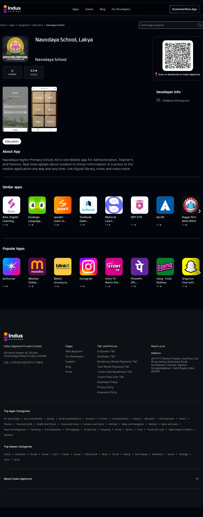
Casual (77, 454)
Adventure (20, 454)
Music (105, 454)
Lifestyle (113, 424)
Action (7, 454)
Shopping (105, 429)
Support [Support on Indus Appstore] (70, 361)
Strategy (183, 454)
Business (90, 418)
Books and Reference (70, 418)
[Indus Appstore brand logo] (38, 9)
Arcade (33, 454)
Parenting (36, 429)
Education (37, 25)
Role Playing (141, 454)
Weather (8, 434)
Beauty (50, 418)
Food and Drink (24, 424)
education (12, 141)
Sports (129, 429)
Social (118, 429)
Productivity (90, 429)
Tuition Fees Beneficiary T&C (114, 371)
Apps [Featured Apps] (76, 9)
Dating (136, 418)
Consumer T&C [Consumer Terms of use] (106, 351)
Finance (8, 424)
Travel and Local (155, 429)
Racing (126, 454)
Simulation (157, 454)
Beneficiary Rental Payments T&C (117, 361)
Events (182, 418)
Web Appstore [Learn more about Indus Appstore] (74, 351)
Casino (65, 454)
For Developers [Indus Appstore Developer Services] (121, 9)
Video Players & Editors (181, 429)
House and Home (70, 424)
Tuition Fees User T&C (110, 377)
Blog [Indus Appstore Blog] (102, 9)
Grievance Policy (107, 392)
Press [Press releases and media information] (68, 371)
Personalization (53, 429)
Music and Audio (169, 424)
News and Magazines (15, 429)
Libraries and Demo (94, 424)
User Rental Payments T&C (113, 366)
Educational (91, 454)
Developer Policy (107, 382)
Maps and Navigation (133, 424)
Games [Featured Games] (89, 9)
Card (55, 454)
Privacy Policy (105, 387)
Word (16, 459)
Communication (120, 418)
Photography (72, 429)
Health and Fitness (46, 424)
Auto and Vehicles (33, 418)
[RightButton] (199, 211)
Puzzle (115, 454)
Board (45, 454)
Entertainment (167, 418)
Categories (23, 25)
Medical (153, 424)
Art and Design (11, 418)
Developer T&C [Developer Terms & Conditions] (106, 356)
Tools (140, 429)
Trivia (6, 459)
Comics (103, 418)
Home (3, 25)
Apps (12, 25)
